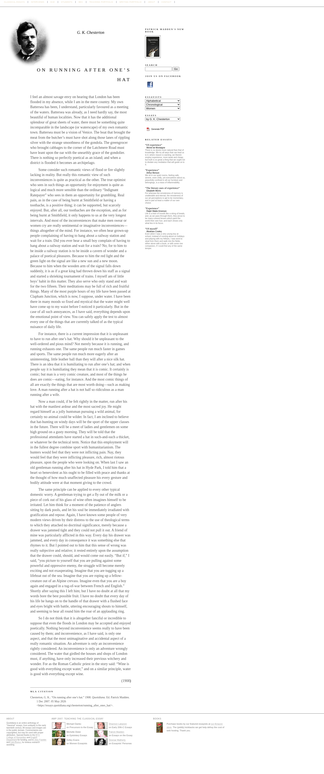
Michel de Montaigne (155, 148)
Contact (166, 2)
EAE (53, 2)
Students (67, 2)
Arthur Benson (152, 173)
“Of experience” (153, 144)
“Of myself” (151, 228)
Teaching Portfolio (101, 2)
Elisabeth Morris (153, 191)
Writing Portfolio (130, 2)
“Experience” (152, 170)
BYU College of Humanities (23, 736)
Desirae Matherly (117, 740)
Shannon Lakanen (118, 724)
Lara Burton (15, 742)
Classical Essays (14, 2)
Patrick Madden (116, 732)
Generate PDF (157, 129)
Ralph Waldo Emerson (156, 211)
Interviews (37, 2)
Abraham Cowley (154, 231)
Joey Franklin (40, 740)
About (151, 2)
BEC (81, 2)
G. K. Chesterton (90, 32)
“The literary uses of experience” (162, 187)
